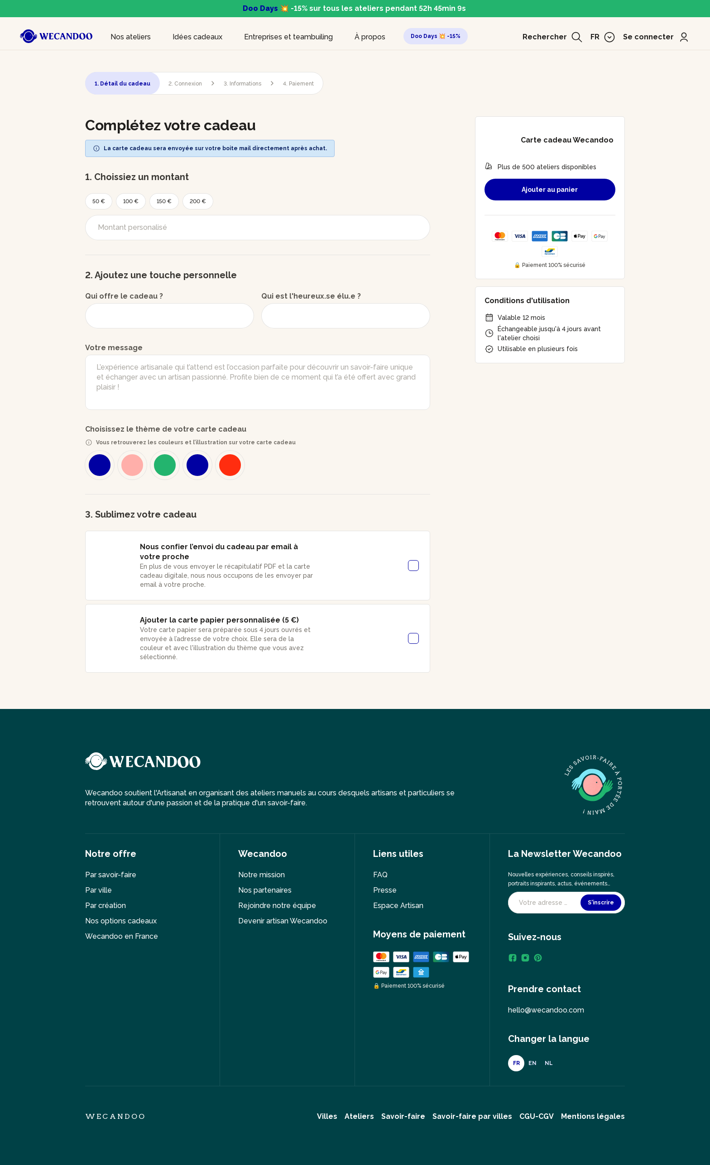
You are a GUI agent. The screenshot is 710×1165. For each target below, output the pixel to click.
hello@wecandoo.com (546, 1010)
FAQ (380, 874)
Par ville (98, 890)
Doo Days (260, 8)
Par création (105, 905)
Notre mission (261, 874)
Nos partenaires (265, 890)
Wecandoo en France (121, 936)
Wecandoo (115, 1116)
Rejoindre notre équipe (277, 905)
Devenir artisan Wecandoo (282, 921)
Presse (385, 890)
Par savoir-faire (110, 874)
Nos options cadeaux (121, 921)
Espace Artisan (398, 905)
